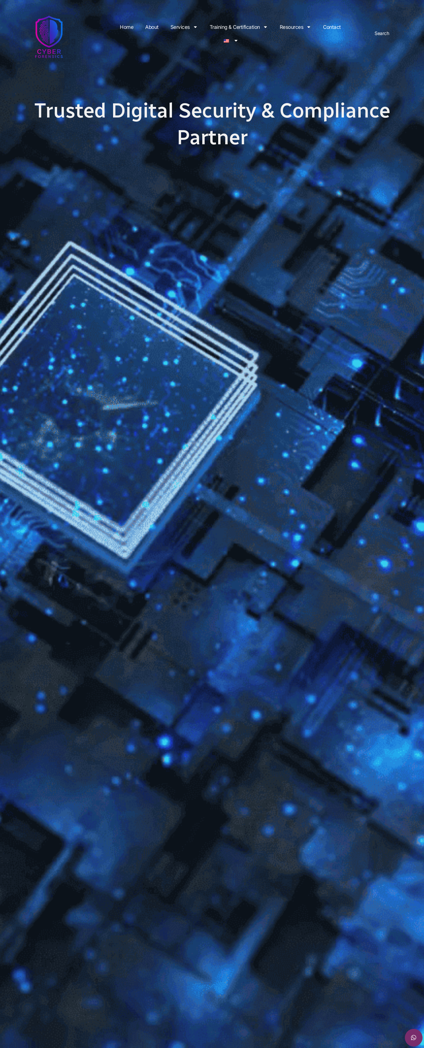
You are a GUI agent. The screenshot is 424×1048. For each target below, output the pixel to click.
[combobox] (393, 33)
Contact (332, 27)
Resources (296, 26)
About (152, 27)
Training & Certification (239, 26)
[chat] (414, 1038)
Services (184, 26)
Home (126, 27)
